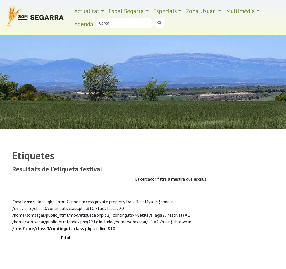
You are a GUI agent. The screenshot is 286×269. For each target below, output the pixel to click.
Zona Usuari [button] (201, 11)
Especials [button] (165, 11)
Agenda (83, 24)
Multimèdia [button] (240, 11)
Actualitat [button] (86, 11)
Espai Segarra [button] (126, 11)
